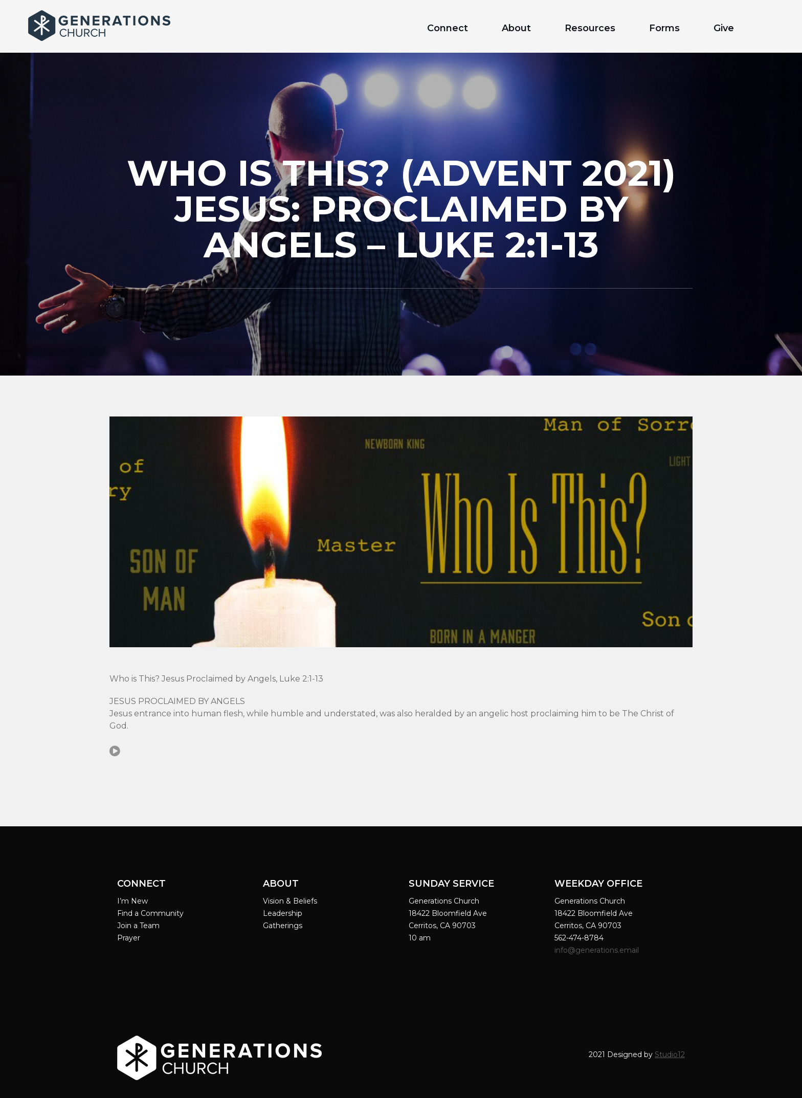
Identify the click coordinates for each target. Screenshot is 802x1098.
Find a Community (150, 913)
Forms (664, 28)
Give (724, 28)
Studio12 (670, 1054)
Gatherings (282, 925)
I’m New (132, 901)
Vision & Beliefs (290, 901)
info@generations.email (597, 950)
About (516, 28)
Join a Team (138, 925)
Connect (447, 28)
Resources (590, 28)
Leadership (282, 913)
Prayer (128, 937)
